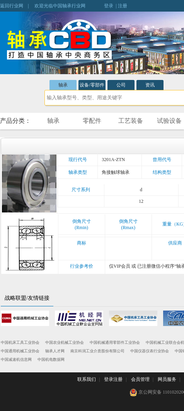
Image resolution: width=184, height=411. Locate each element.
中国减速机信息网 (16, 359)
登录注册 (113, 379)
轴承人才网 (55, 351)
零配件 (92, 120)
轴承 (63, 85)
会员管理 (140, 379)
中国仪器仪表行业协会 (149, 351)
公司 (121, 85)
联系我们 (86, 379)
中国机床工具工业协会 (20, 342)
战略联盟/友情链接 (27, 298)
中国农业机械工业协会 (64, 342)
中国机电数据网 (51, 359)
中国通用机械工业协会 (20, 351)
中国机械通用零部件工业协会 (115, 342)
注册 (122, 5)
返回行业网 (11, 5)
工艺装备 (130, 120)
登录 (108, 5)
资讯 (150, 85)
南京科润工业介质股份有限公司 (97, 351)
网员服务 (167, 379)
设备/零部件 (92, 85)
